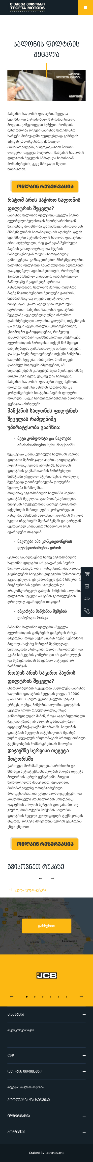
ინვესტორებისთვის (20, 1030)
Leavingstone (54, 1153)
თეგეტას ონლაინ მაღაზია (25, 1087)
